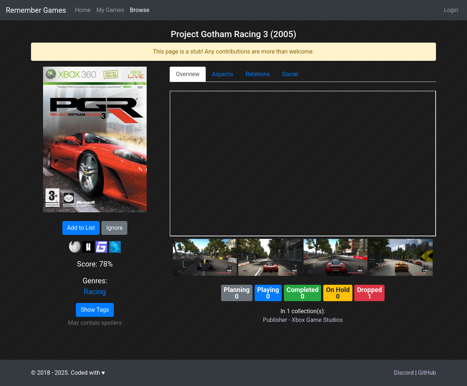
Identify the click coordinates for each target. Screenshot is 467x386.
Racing (95, 291)
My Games (110, 10)
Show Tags (95, 309)
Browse (139, 10)
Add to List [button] (81, 227)
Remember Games (36, 10)
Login (451, 10)
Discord (403, 372)
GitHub (427, 372)
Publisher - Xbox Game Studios (303, 319)
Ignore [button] (114, 227)
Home (82, 10)
